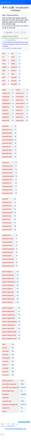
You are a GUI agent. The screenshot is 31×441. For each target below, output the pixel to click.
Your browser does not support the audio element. (14, 32)
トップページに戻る (24, 422)
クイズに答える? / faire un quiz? (12, 48)
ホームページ (5, 2)
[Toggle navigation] (27, 2)
